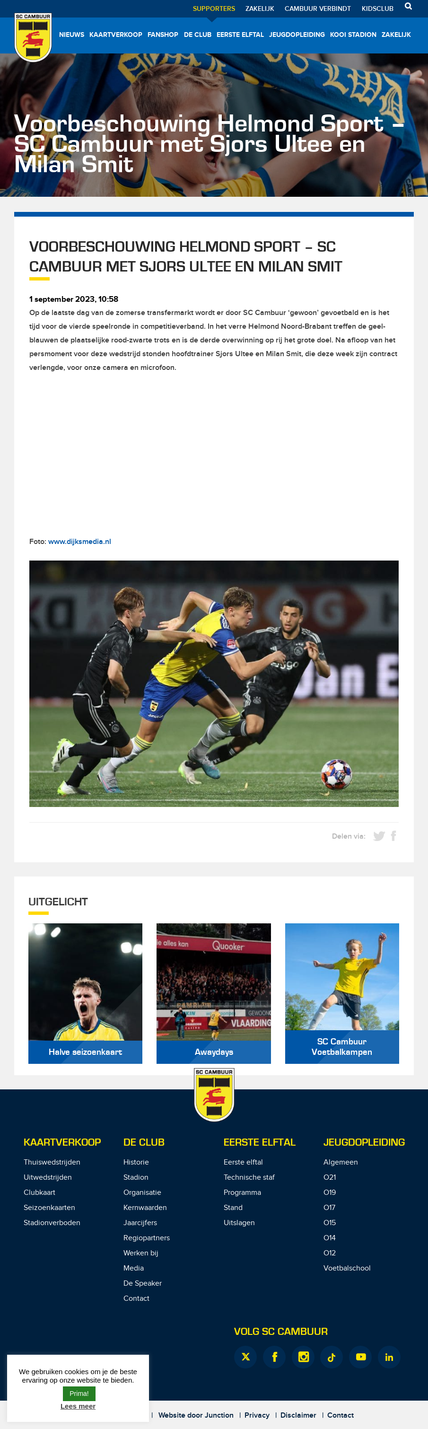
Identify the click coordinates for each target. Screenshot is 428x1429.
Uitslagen (239, 1223)
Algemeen (340, 1162)
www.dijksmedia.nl (79, 541)
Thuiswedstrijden (52, 1162)
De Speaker (142, 1283)
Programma (242, 1192)
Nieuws (71, 35)
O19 (329, 1192)
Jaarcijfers (140, 1223)
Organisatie (142, 1192)
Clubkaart (39, 1192)
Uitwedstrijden (48, 1177)
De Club (197, 35)
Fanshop (163, 35)
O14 (329, 1238)
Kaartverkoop (115, 35)
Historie (136, 1162)
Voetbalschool (347, 1268)
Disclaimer (298, 1415)
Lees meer (78, 1406)
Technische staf (249, 1177)
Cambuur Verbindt (318, 9)
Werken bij (140, 1253)
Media (133, 1268)
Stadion (135, 1177)
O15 (329, 1223)
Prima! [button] (79, 1393)
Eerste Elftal (260, 1142)
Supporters (214, 9)
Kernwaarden (145, 1207)
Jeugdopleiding (297, 35)
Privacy (257, 1415)
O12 (329, 1253)
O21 (329, 1177)
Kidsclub (377, 9)
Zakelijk (259, 9)
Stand (233, 1207)
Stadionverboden (52, 1223)
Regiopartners (146, 1238)
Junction (219, 1415)
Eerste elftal (240, 35)
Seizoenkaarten (49, 1207)
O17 (329, 1207)
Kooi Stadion (353, 35)
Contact (136, 1298)
